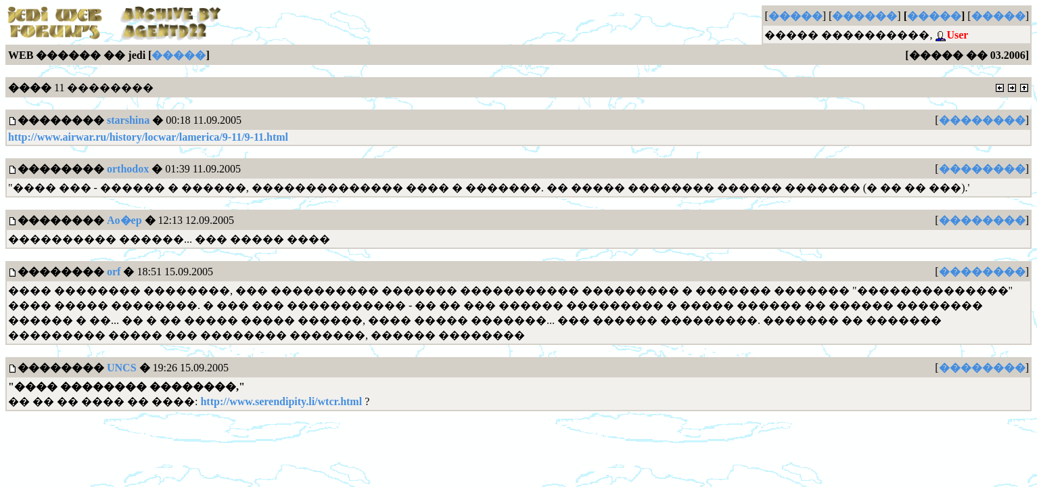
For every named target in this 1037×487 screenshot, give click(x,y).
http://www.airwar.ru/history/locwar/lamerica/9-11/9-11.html (148, 137)
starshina (128, 120)
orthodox (128, 169)
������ (864, 16)
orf (113, 271)
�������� (982, 120)
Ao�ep (124, 220)
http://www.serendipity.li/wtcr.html (281, 401)
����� (795, 16)
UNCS (122, 367)
